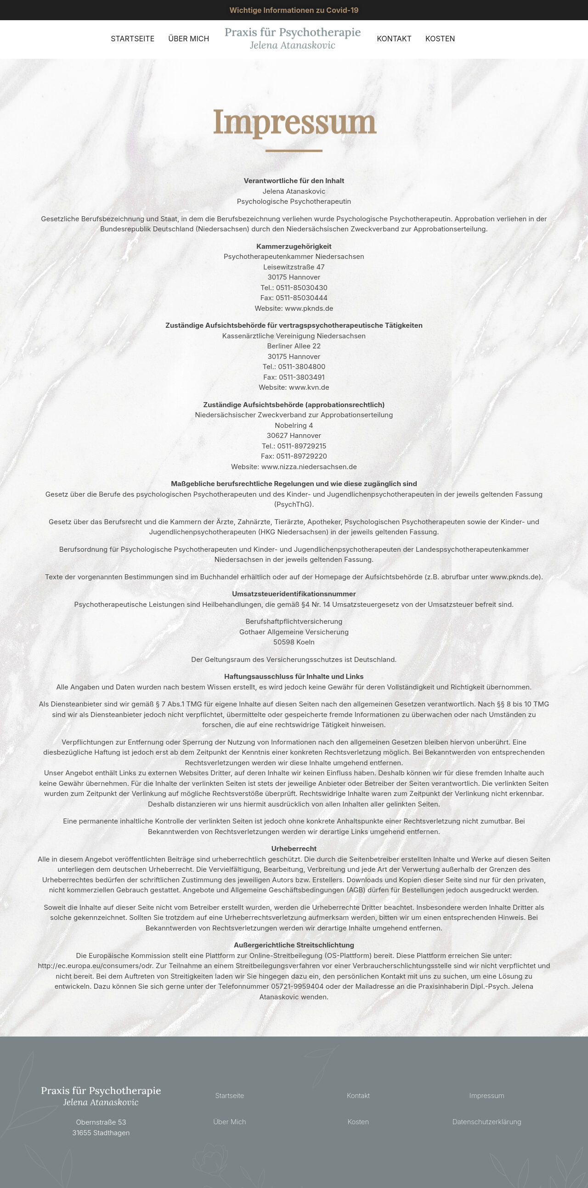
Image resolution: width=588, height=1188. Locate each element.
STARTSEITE (132, 38)
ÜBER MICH (188, 38)
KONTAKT (394, 38)
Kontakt (358, 1095)
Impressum (486, 1095)
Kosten (358, 1121)
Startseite (229, 1095)
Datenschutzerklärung (486, 1121)
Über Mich (229, 1121)
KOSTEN (440, 38)
